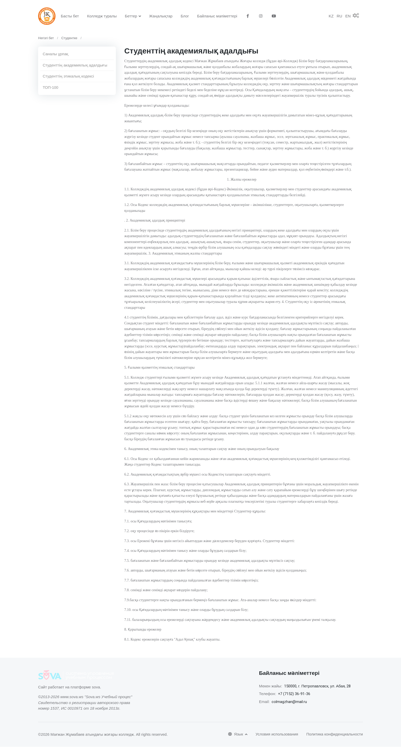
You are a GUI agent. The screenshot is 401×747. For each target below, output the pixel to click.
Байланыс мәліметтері (217, 16)
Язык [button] (236, 734)
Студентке (69, 38)
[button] (358, 16)
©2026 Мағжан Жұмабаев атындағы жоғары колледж (86, 734)
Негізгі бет (46, 38)
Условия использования (276, 734)
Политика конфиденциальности (334, 734)
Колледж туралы (102, 16)
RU (339, 16)
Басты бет (70, 16)
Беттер (131, 16)
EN (348, 16)
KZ (331, 16)
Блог (185, 16)
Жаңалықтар (161, 16)
